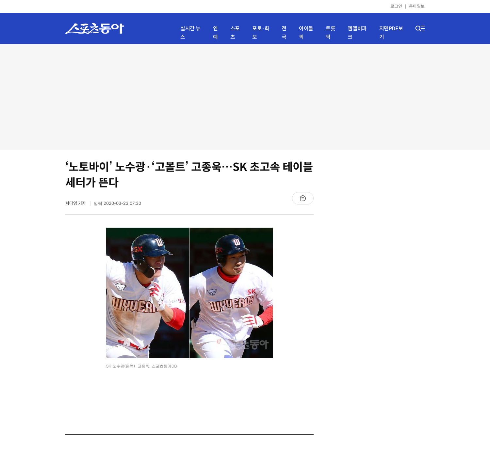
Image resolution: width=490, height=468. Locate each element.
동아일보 (417, 6)
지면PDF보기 (391, 32)
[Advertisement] (245, 96)
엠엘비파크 (357, 32)
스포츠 (235, 32)
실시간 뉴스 (190, 32)
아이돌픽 (306, 32)
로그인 (396, 6)
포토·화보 (260, 32)
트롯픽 (330, 32)
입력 (117, 203)
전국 (284, 32)
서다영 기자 (76, 203)
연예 (215, 32)
